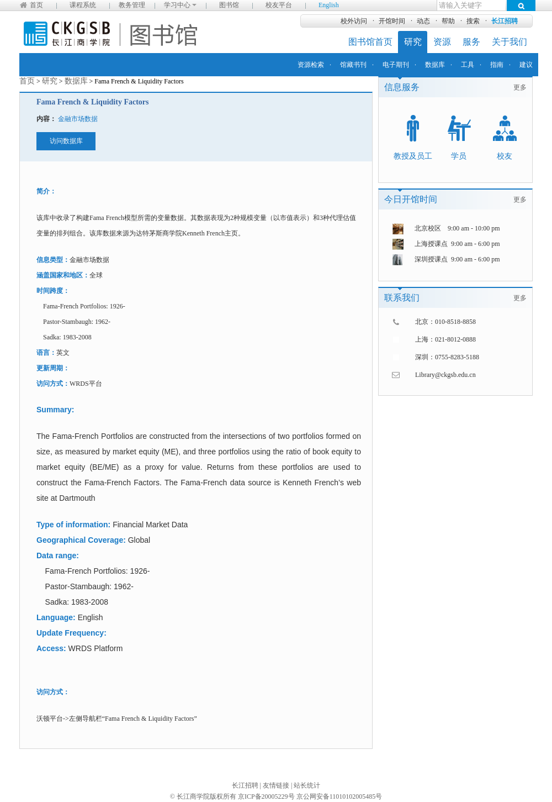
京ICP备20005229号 (266, 796)
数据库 (435, 65)
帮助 (448, 21)
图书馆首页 (370, 41)
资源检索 (311, 65)
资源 (442, 41)
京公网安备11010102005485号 (339, 796)
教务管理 (132, 5)
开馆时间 (392, 21)
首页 (36, 5)
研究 (413, 41)
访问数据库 (66, 141)
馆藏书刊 (353, 65)
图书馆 (229, 5)
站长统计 (307, 785)
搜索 (473, 21)
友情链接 (276, 785)
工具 (467, 65)
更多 (520, 87)
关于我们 (509, 41)
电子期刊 (396, 65)
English (329, 5)
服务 (471, 41)
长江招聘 (504, 21)
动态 (423, 21)
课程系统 (83, 5)
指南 (496, 65)
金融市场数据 (78, 119)
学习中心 (180, 5)
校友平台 (279, 5)
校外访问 (354, 21)
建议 (526, 65)
